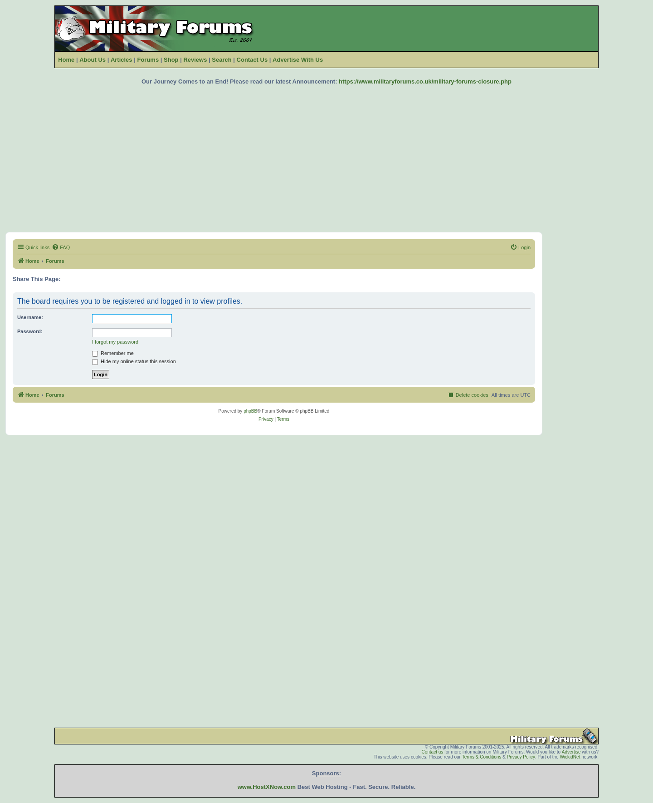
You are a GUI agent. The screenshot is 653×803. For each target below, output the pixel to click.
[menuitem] (61, 247)
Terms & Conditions (482, 756)
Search (221, 59)
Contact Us (252, 59)
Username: (30, 317)
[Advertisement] (326, 158)
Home (66, 59)
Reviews (195, 59)
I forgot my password (115, 342)
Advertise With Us (298, 59)
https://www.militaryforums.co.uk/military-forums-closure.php (425, 81)
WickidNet (570, 756)
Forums (148, 59)
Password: (30, 331)
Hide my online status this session (134, 361)
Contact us (432, 751)
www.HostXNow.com (267, 786)
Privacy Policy (521, 756)
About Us (92, 59)
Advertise (571, 751)
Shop (171, 59)
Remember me (113, 353)
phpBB (250, 411)
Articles (121, 59)
